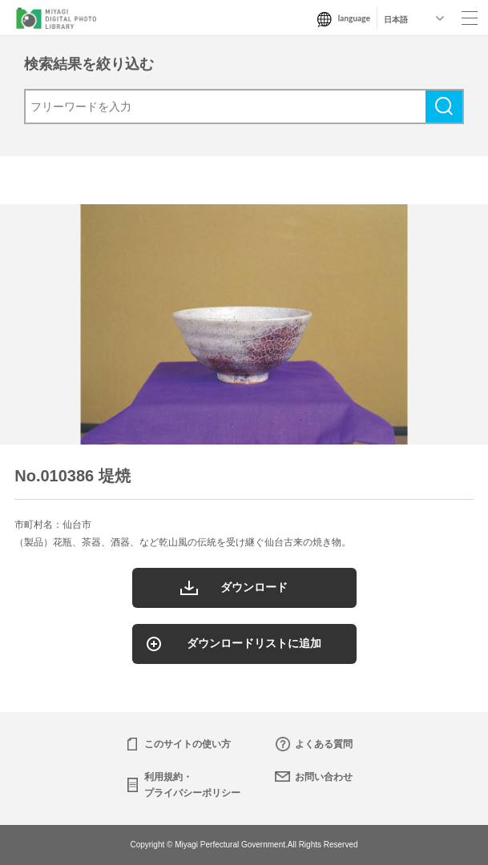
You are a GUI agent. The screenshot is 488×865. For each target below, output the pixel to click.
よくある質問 (324, 744)
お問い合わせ (324, 777)
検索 (443, 107)
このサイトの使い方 (187, 744)
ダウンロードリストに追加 (254, 643)
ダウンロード (254, 587)
